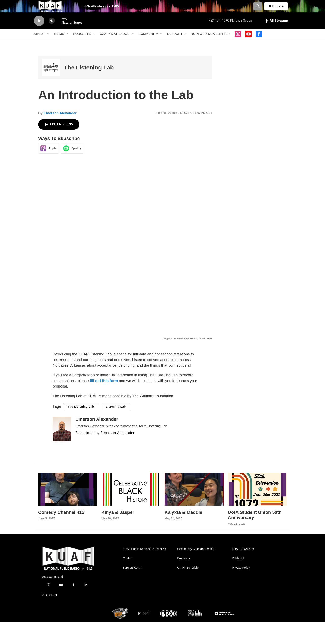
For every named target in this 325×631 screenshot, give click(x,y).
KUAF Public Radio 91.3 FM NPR (144, 558)
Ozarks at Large (115, 43)
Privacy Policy (241, 577)
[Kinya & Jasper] (130, 498)
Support (174, 43)
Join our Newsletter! (211, 43)
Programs (183, 567)
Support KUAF (132, 577)
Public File (238, 567)
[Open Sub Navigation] (48, 43)
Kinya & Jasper (117, 521)
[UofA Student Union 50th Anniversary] (257, 498)
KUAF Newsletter (243, 558)
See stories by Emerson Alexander (105, 441)
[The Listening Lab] (51, 77)
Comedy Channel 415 (61, 521)
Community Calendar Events (195, 558)
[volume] (51, 30)
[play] (39, 30)
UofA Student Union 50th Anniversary (255, 524)
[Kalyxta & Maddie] (194, 498)
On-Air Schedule (188, 577)
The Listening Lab (89, 77)
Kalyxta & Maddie (183, 521)
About (39, 43)
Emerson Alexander (60, 122)
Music (59, 43)
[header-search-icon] (259, 11)
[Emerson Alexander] (62, 438)
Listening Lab (116, 416)
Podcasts (82, 43)
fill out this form (104, 390)
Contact (128, 567)
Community (148, 43)
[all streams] (276, 30)
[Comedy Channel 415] (67, 498)
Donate (280, 11)
